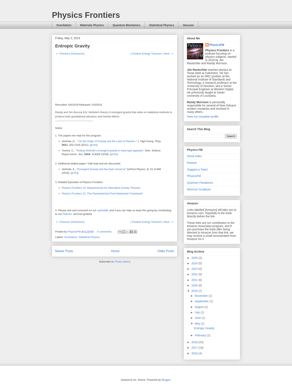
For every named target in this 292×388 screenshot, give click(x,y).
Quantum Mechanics (126, 25)
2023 (195, 268)
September (202, 301)
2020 (195, 285)
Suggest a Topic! (197, 169)
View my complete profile (202, 116)
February (201, 335)
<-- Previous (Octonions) (70, 53)
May (198, 323)
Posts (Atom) (122, 261)
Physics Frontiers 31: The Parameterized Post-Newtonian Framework (102, 193)
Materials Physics (92, 25)
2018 (195, 342)
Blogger (165, 379)
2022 (195, 274)
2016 (195, 353)
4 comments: (105, 231)
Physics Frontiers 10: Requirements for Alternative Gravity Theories (101, 187)
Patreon (67, 213)
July (198, 312)
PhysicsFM (216, 44)
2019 (195, 291)
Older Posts (166, 251)
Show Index (194, 156)
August (199, 307)
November (201, 295)
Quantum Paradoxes (200, 182)
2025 (195, 257)
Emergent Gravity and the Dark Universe (101, 169)
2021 (195, 280)
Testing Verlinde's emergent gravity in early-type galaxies (109, 150)
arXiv (94, 144)
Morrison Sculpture (199, 189)
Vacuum (188, 25)
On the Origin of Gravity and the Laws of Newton (106, 141)
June (198, 317)
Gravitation (63, 25)
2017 (195, 347)
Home (115, 251)
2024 (195, 263)
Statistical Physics (161, 25)
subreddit (102, 210)
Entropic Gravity (72, 45)
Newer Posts (64, 251)
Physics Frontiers (86, 15)
